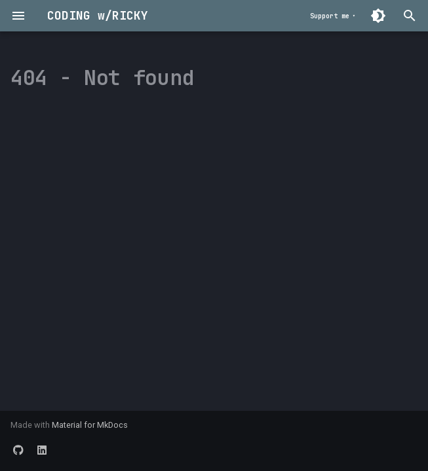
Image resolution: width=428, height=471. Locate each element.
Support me (329, 16)
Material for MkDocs (90, 425)
